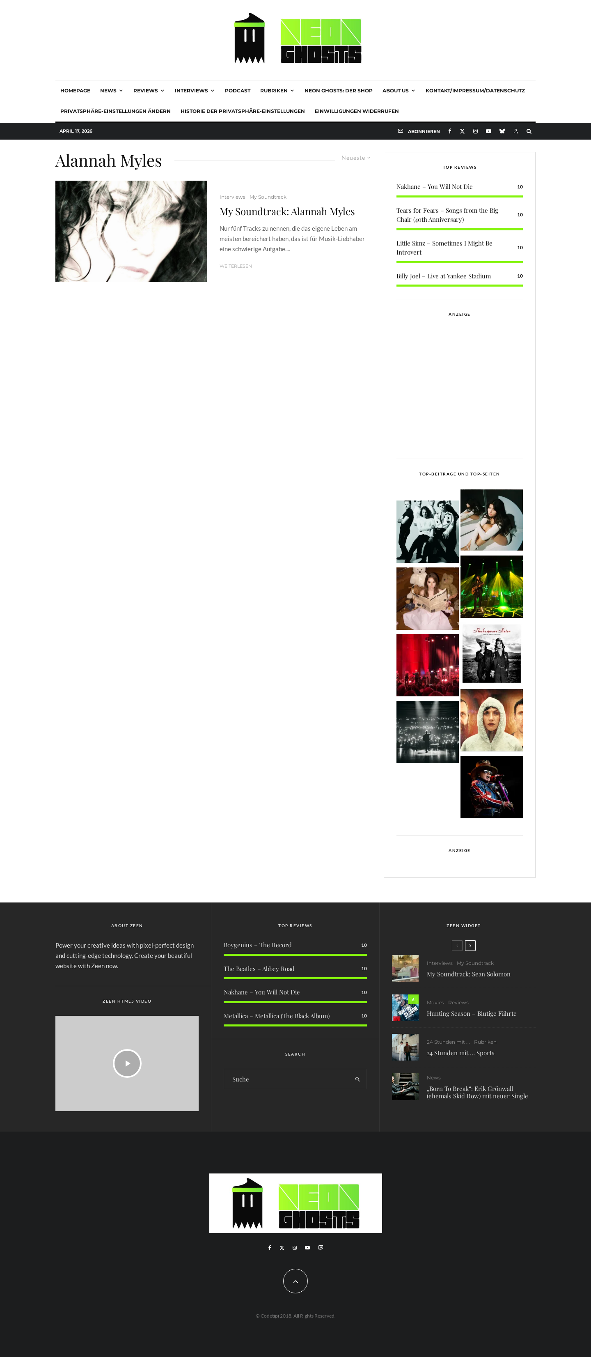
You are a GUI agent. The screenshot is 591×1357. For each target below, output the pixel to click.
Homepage (75, 90)
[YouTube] (488, 131)
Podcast (237, 90)
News (108, 90)
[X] (462, 131)
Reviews (145, 90)
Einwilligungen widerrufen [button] (357, 111)
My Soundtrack (268, 197)
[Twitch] (320, 1247)
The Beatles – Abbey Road (259, 968)
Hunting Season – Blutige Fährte (472, 1015)
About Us (396, 90)
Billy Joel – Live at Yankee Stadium (443, 276)
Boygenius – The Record (258, 945)
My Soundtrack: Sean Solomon (469, 974)
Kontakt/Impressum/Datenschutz (475, 90)
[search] (358, 1079)
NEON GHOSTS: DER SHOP (339, 90)
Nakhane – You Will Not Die (434, 186)
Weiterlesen (236, 266)
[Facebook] (450, 131)
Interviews (191, 90)
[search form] (286, 1079)
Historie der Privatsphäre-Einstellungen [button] (243, 111)
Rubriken (274, 90)
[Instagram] (475, 131)
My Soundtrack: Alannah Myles (287, 211)
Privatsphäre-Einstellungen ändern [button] (115, 111)
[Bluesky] (502, 131)
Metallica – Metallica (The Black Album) (277, 1016)
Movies (435, 1004)
